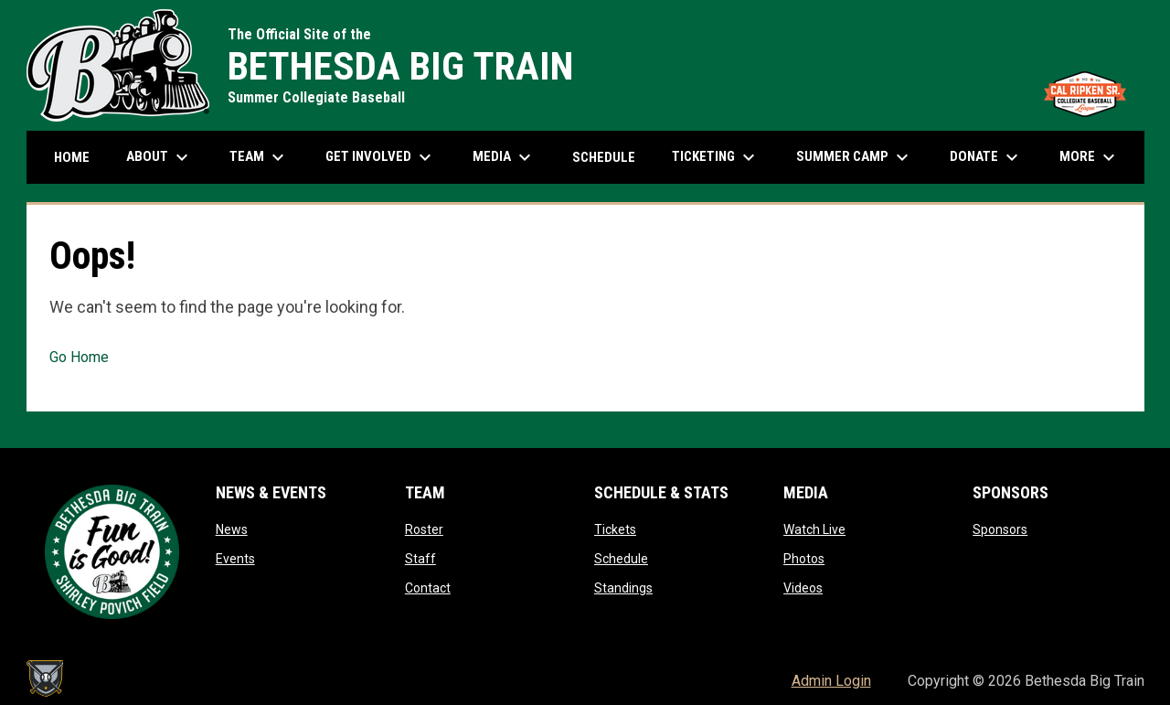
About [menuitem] (159, 157)
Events (235, 558)
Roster (424, 529)
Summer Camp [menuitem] (854, 157)
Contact (428, 588)
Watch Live (814, 529)
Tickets (615, 529)
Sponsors (1000, 529)
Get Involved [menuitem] (380, 157)
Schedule (621, 558)
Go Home (79, 357)
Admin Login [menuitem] (831, 680)
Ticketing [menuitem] (716, 157)
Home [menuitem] (72, 157)
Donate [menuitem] (986, 157)
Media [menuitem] (504, 157)
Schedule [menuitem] (603, 157)
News (232, 529)
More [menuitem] (1089, 157)
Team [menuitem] (259, 157)
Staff (420, 558)
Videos (803, 588)
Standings (623, 588)
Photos (803, 558)
